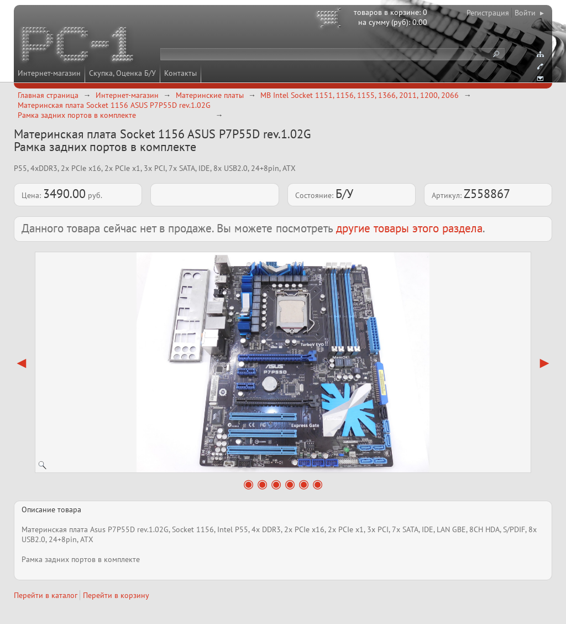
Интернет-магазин (49, 73)
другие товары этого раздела (409, 228)
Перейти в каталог (45, 595)
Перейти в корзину (116, 595)
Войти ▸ (529, 13)
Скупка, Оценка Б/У (122, 73)
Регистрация (488, 13)
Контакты (180, 73)
